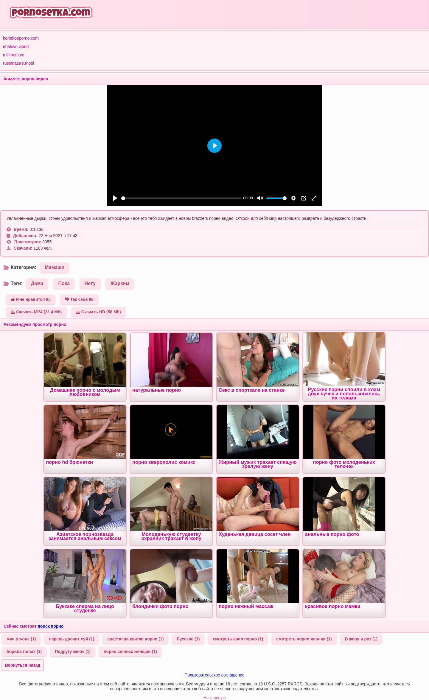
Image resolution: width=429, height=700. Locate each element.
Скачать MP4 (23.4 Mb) (36, 311)
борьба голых (24, 651)
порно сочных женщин (130, 651)
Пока (63, 283)
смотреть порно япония (304, 639)
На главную (214, 697)
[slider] (181, 198)
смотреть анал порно (238, 639)
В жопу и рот (361, 639)
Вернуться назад (22, 665)
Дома (37, 283)
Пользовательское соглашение (214, 675)
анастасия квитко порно (135, 639)
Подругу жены (73, 651)
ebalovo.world (16, 46)
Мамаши (54, 267)
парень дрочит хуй (71, 639)
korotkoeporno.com (21, 38)
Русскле (188, 639)
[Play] (115, 198)
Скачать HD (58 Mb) (98, 311)
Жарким (120, 283)
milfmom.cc (13, 54)
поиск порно (50, 626)
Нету (90, 283)
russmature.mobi (18, 63)
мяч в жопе (21, 639)
